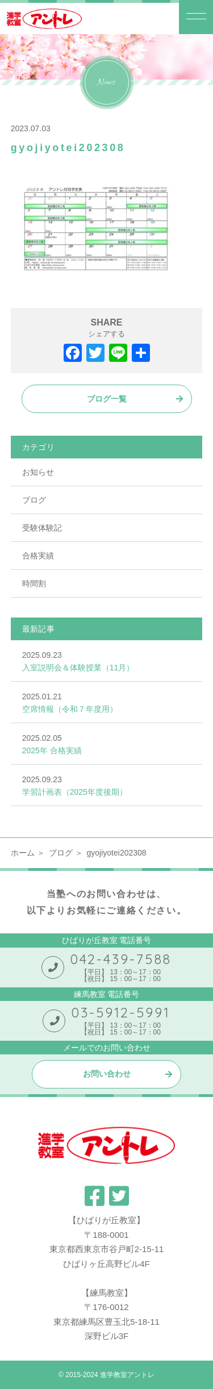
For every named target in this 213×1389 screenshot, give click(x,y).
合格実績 (38, 555)
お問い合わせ (107, 1073)
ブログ (34, 499)
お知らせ (38, 472)
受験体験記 (42, 527)
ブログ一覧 (107, 398)
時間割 (34, 583)
